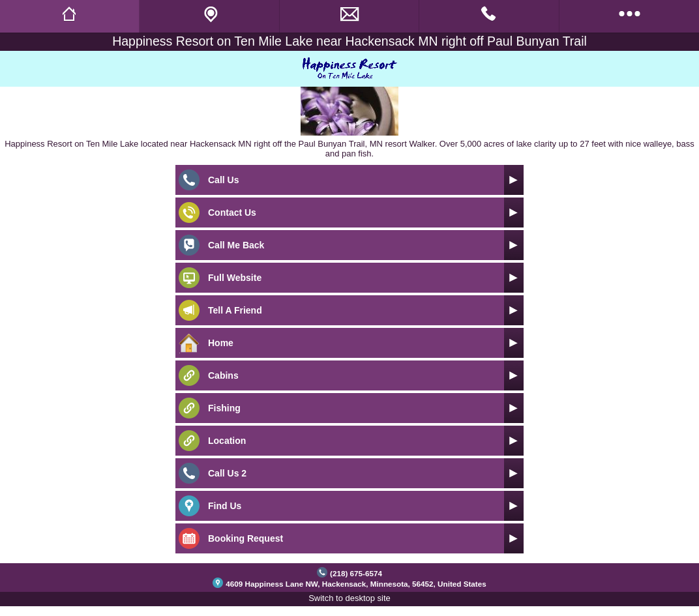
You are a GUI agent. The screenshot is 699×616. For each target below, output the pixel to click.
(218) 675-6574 (356, 573)
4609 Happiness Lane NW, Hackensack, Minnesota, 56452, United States (356, 583)
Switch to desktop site (349, 598)
